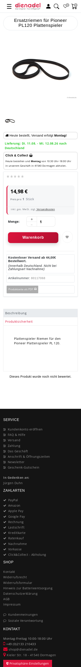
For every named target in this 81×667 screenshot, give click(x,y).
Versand (14, 440)
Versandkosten (45, 209)
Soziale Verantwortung (25, 621)
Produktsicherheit (19, 321)
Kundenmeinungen (23, 614)
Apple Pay (16, 511)
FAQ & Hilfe (16, 435)
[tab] (40, 313)
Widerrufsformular (17, 583)
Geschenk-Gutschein (24, 467)
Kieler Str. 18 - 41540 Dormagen (29, 655)
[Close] (72, 393)
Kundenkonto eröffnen (25, 429)
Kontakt (9, 572)
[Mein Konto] (48, 6)
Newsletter (16, 462)
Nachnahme (17, 544)
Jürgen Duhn (13, 483)
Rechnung (16, 522)
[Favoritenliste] (65, 6)
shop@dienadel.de (20, 649)
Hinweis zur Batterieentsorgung (27, 588)
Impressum (12, 604)
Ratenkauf (16, 538)
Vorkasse (15, 549)
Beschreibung (16, 313)
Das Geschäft (18, 451)
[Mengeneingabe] (40, 221)
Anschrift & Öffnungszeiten (29, 456)
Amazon (14, 505)
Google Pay (16, 516)
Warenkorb (33, 237)
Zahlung (14, 446)
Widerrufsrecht (15, 577)
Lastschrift (16, 527)
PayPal (13, 500)
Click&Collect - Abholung (27, 555)
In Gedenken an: (16, 477)
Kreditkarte (17, 533)
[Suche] (56, 6)
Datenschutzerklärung (20, 593)
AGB (6, 599)
